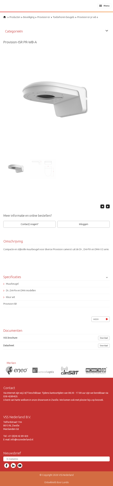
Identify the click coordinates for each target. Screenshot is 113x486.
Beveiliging (27, 17)
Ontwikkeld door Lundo (56, 482)
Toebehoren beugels (62, 17)
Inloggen (83, 224)
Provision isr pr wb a (86, 17)
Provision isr (42, 17)
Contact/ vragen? (29, 224)
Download (104, 338)
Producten (13, 17)
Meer (100, 319)
